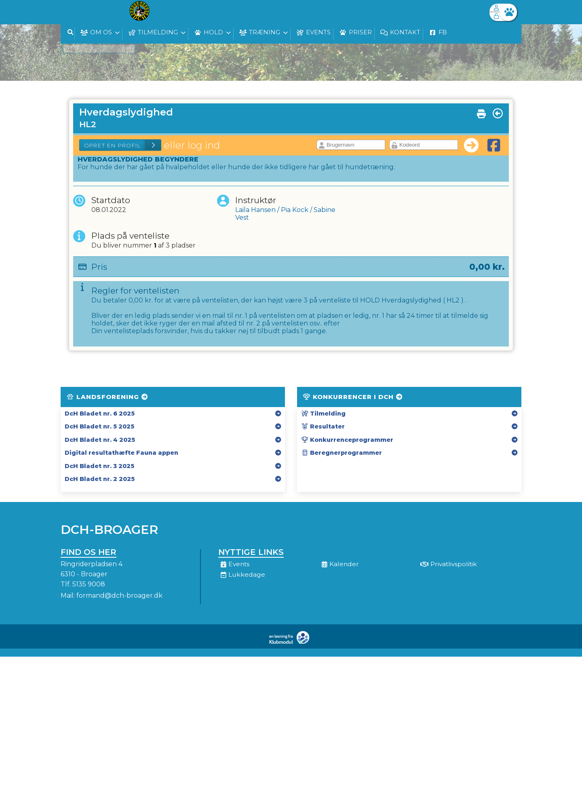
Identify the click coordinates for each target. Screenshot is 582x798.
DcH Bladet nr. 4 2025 (100, 439)
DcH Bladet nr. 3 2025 (99, 466)
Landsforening (108, 397)
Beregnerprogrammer (341, 452)
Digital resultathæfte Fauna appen (121, 452)
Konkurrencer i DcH (353, 397)
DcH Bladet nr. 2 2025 (100, 479)
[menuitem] (73, 12)
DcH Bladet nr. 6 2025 (100, 413)
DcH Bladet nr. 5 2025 (99, 426)
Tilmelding (323, 413)
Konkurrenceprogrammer (347, 439)
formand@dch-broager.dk (119, 595)
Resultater (323, 426)
